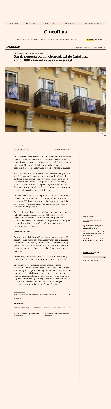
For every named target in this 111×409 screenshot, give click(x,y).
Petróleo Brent (47, 23)
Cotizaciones (42, 39)
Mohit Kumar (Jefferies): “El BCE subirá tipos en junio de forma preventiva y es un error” (93, 226)
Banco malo (21, 307)
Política (94, 47)
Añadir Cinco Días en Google (63, 149)
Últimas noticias (60, 39)
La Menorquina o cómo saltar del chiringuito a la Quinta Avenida (93, 239)
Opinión (67, 39)
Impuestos (87, 47)
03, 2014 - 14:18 (24, 145)
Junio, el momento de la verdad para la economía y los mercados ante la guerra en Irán (94, 233)
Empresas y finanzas (21, 39)
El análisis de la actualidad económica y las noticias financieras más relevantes (36, 294)
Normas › (69, 299)
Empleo (82, 47)
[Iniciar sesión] (100, 40)
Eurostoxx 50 (68, 23)
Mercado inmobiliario (36, 307)
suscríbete (90, 39)
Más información (18, 315)
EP (15, 143)
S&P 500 (28, 23)
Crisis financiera (47, 307)
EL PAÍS (73, 39)
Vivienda (77, 47)
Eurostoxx (90, 260)
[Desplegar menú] (6, 31)
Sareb (15, 307)
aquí (50, 315)
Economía (35, 39)
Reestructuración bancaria (59, 307)
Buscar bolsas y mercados (91, 252)
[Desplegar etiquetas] (70, 307)
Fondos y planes (51, 39)
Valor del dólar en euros (90, 23)
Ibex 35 (11, 23)
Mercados (29, 39)
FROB (27, 307)
